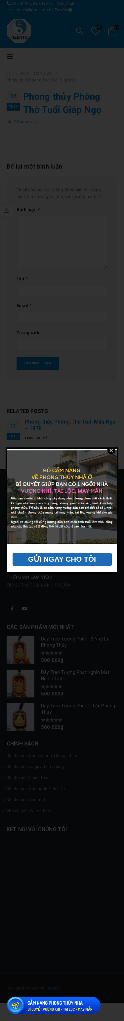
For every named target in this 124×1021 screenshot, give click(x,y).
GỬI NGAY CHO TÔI (62, 559)
